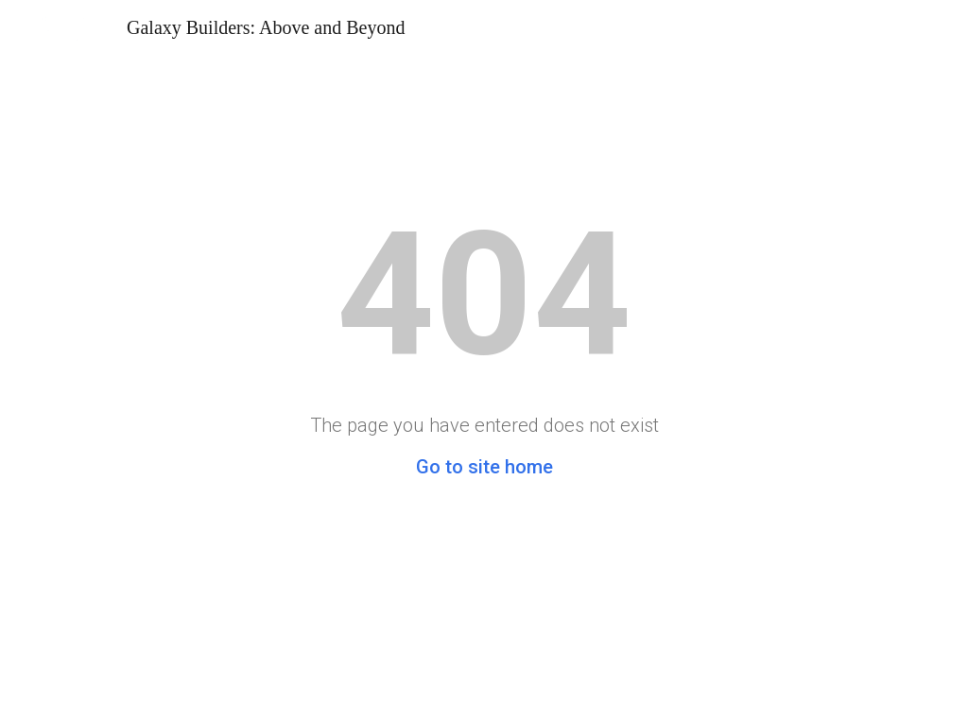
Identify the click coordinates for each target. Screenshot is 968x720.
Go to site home (484, 466)
